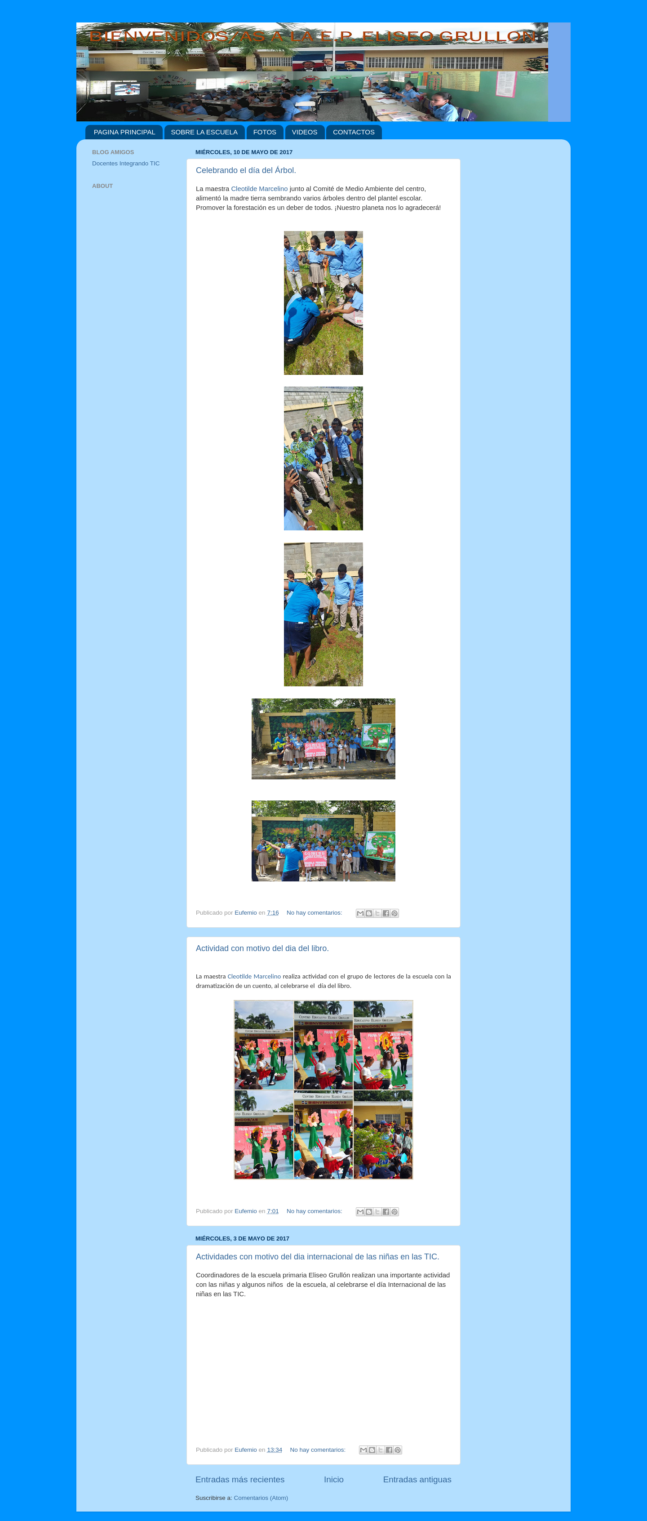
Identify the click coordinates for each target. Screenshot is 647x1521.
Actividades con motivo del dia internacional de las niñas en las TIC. (317, 1256)
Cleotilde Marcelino (259, 188)
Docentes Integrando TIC (126, 163)
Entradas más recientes (239, 1479)
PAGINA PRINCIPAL (124, 132)
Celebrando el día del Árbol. (246, 170)
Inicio (334, 1479)
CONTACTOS (354, 132)
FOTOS (264, 132)
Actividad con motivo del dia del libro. (262, 948)
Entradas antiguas (417, 1479)
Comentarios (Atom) (261, 1497)
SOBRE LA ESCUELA (204, 132)
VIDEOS (305, 132)
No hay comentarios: (315, 912)
